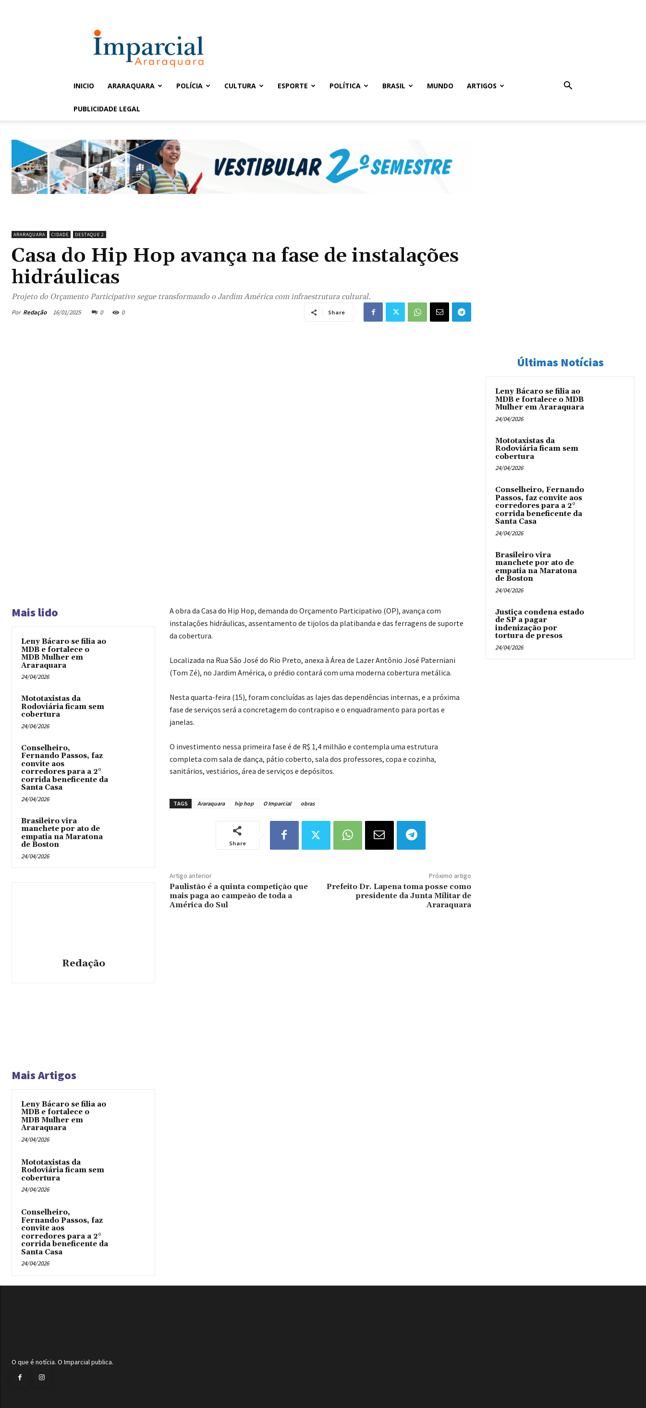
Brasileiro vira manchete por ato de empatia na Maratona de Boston (62, 833)
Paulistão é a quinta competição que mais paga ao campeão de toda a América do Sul (239, 896)
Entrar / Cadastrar (89, 6)
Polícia (193, 85)
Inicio (83, 85)
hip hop (244, 803)
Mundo (440, 85)
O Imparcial (277, 803)
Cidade (60, 234)
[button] (568, 86)
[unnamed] (241, 201)
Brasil (397, 85)
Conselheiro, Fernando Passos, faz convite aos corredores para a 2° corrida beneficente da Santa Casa (64, 768)
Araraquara (135, 85)
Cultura (244, 85)
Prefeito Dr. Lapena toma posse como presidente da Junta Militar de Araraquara (399, 896)
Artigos (485, 85)
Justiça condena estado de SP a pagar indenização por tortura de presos (539, 624)
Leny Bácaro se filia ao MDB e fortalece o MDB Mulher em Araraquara (63, 653)
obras (308, 803)
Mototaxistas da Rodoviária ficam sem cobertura (62, 706)
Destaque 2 (89, 234)
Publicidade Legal (106, 108)
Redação (35, 312)
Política (348, 85)
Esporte (297, 85)
